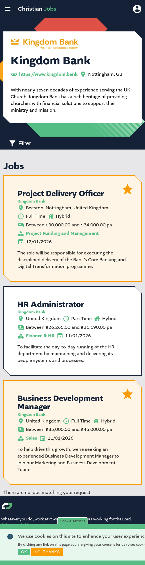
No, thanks (47, 553)
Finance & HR (40, 336)
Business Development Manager (60, 402)
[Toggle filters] (19, 143)
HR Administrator (50, 304)
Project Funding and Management (62, 233)
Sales (31, 438)
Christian (37, 9)
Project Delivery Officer (60, 193)
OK (24, 553)
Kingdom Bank (31, 201)
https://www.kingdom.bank (48, 74)
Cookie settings (72, 522)
